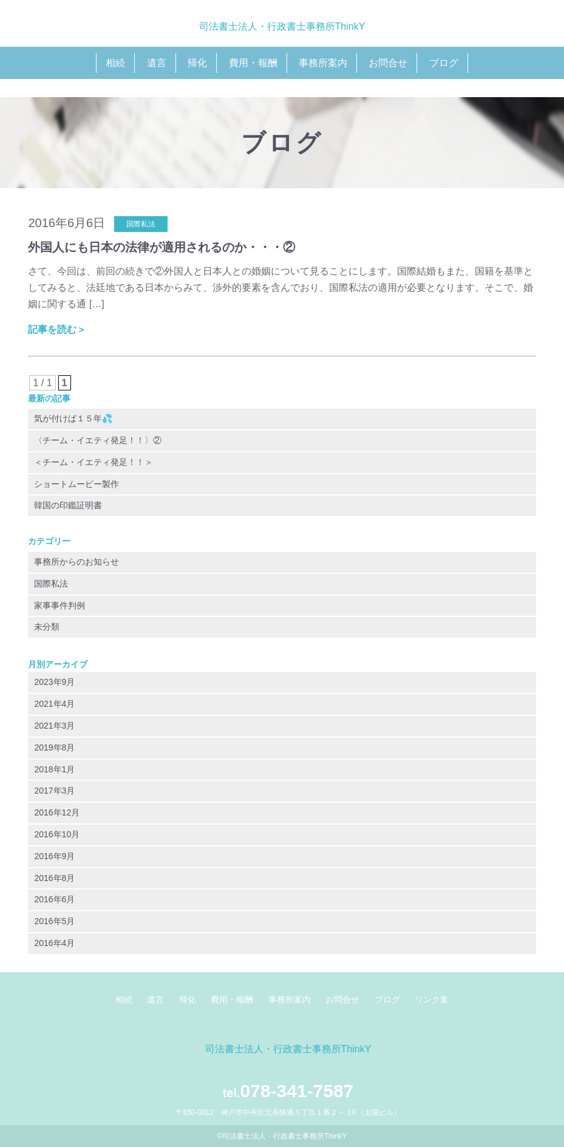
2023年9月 (54, 682)
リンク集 (432, 999)
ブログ (443, 63)
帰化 (197, 63)
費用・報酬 (253, 63)
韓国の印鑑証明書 (68, 505)
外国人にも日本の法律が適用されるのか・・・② (161, 247)
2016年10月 (57, 834)
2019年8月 (54, 747)
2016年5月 (54, 921)
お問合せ (388, 63)
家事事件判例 (59, 605)
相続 (115, 63)
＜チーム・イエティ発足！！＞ (93, 462)
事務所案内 (323, 63)
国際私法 (51, 583)
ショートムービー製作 (76, 484)
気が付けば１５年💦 (73, 418)
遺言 (156, 63)
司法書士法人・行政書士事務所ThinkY (282, 26)
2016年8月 (54, 878)
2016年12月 (57, 812)
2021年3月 (54, 725)
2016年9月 (54, 856)
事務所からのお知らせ (76, 562)
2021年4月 (54, 704)
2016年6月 (54, 899)
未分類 (46, 626)
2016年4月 (54, 943)
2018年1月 (54, 769)
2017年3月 (54, 790)
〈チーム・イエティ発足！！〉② (97, 440)
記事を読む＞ (57, 329)
